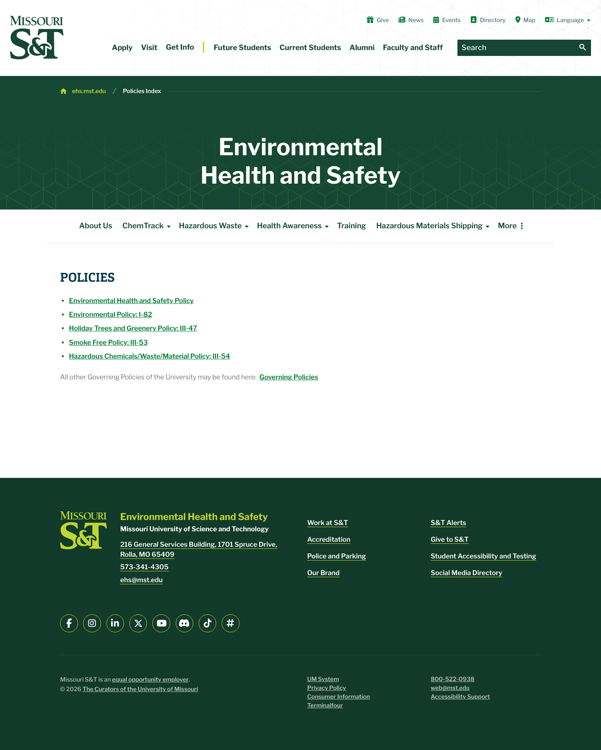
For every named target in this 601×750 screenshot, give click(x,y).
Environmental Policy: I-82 (110, 314)
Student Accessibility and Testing (483, 556)
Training (351, 226)
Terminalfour (325, 705)
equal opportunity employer (150, 679)
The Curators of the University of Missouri (140, 689)
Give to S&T (450, 539)
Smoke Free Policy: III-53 (108, 342)
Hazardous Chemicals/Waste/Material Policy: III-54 (149, 356)
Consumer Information (338, 696)
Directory (488, 20)
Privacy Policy (326, 688)
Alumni (361, 47)
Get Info (180, 47)
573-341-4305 (144, 567)
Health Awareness (294, 226)
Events (447, 20)
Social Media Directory (466, 573)
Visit (149, 47)
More (507, 226)
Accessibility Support (460, 696)
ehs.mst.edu (89, 91)
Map (525, 20)
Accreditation (329, 539)
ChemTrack (148, 226)
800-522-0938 (453, 679)
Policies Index (142, 91)
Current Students (310, 47)
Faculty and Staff (413, 47)
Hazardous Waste (215, 226)
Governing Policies (288, 377)
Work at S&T (327, 523)
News (411, 20)
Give (378, 20)
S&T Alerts (448, 523)
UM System (323, 679)
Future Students (242, 47)
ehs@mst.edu (141, 580)
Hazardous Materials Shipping (434, 226)
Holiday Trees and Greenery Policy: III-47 (133, 328)
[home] (36, 37)
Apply (122, 47)
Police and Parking (336, 556)
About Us (95, 226)
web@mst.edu (450, 688)
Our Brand (323, 573)
